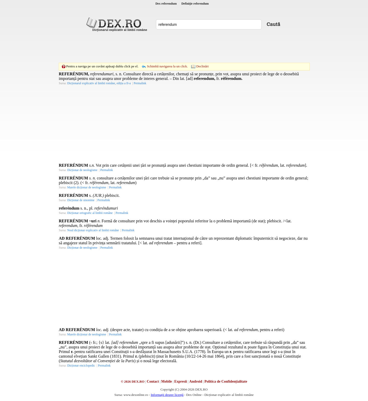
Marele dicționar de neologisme (86, 187)
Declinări (202, 66)
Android (195, 381)
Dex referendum (166, 3)
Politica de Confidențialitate (225, 381)
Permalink (140, 83)
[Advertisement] (184, 47)
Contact (153, 381)
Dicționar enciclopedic (81, 365)
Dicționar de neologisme (82, 170)
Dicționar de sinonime (81, 200)
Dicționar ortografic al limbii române (90, 213)
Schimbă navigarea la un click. (167, 66)
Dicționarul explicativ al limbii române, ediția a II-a (99, 83)
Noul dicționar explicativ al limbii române (93, 230)
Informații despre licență (167, 395)
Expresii (180, 381)
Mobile (166, 381)
